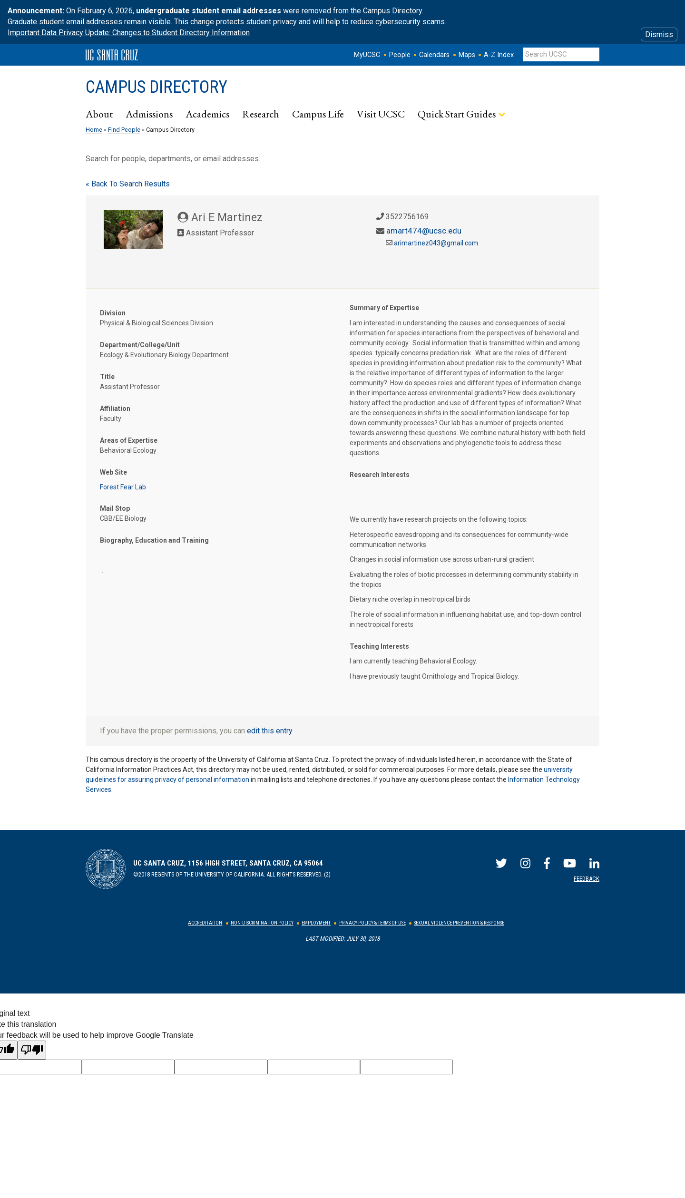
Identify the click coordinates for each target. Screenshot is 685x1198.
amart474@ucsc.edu (423, 230)
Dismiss (659, 34)
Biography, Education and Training (154, 540)
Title (107, 376)
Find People (124, 129)
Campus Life (318, 113)
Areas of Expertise (128, 440)
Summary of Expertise (384, 308)
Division (113, 313)
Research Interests (380, 474)
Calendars (434, 55)
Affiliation (115, 408)
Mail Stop (115, 508)
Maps (467, 55)
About (99, 113)
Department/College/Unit (140, 345)
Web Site (113, 472)
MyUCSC (367, 55)
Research (260, 113)
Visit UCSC (381, 113)
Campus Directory (156, 87)
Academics (207, 113)
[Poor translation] (32, 1050)
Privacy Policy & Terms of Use (372, 923)
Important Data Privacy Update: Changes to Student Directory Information (129, 32)
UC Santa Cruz (112, 55)
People (400, 55)
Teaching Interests (379, 646)
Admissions (149, 113)
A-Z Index (499, 55)
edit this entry (270, 730)
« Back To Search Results (128, 183)
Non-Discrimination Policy (262, 923)
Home (94, 129)
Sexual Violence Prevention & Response (459, 923)
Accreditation (205, 923)
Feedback (586, 878)
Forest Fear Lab (123, 487)
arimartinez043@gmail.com (436, 243)
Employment (316, 923)
